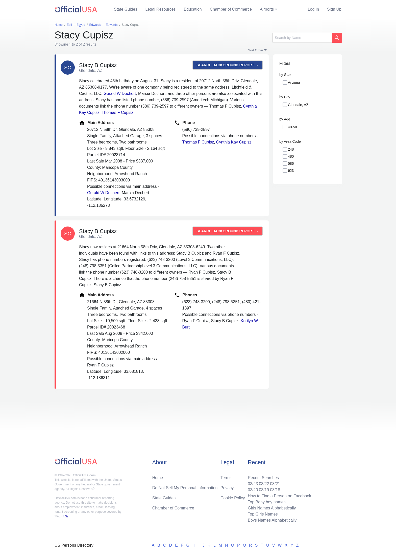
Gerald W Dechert (120, 93)
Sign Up (334, 9)
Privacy (227, 488)
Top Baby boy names (266, 502)
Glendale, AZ (298, 104)
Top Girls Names (263, 514)
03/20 (253, 490)
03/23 (253, 484)
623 (291, 170)
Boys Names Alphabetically (272, 520)
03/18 (275, 490)
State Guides (125, 9)
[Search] (302, 38)
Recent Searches (263, 478)
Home (157, 478)
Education (193, 9)
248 (291, 149)
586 (291, 163)
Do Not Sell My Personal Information (185, 488)
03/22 (264, 484)
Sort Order (255, 50)
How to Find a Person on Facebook (279, 496)
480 (291, 156)
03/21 (275, 484)
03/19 (264, 490)
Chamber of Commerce (231, 9)
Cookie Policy (232, 498)
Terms (226, 478)
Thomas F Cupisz (117, 112)
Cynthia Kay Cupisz (234, 142)
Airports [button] (267, 9)
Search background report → (227, 65)
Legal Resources (160, 9)
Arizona (294, 82)
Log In (313, 9)
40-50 (292, 127)
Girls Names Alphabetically (272, 508)
